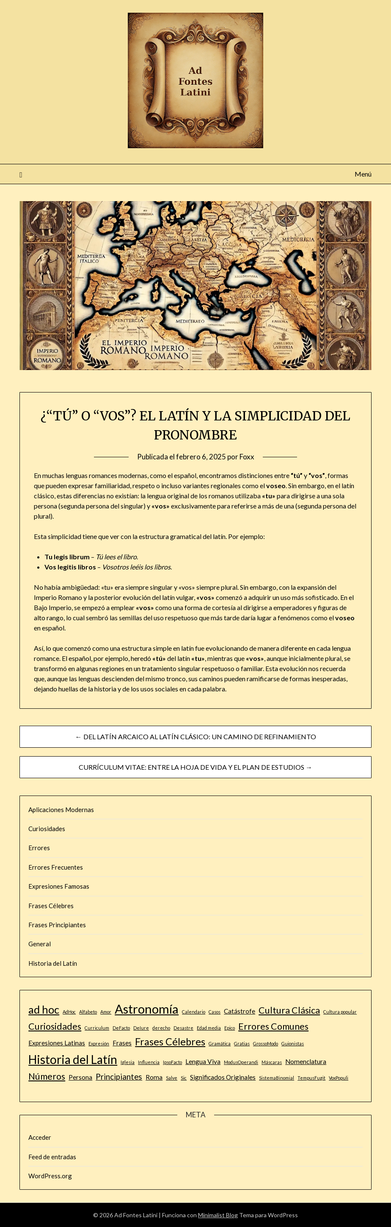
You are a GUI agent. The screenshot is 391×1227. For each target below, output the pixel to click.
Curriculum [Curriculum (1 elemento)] (97, 1028)
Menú (363, 174)
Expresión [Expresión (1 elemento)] (98, 1043)
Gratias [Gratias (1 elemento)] (242, 1043)
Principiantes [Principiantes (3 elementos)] (119, 1076)
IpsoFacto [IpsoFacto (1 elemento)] (172, 1062)
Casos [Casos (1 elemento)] (214, 1011)
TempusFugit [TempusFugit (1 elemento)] (311, 1078)
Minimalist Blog (218, 1215)
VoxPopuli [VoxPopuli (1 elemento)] (338, 1078)
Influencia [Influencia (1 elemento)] (149, 1062)
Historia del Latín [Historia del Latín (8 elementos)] (72, 1059)
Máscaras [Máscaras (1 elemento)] (272, 1062)
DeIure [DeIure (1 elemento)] (141, 1028)
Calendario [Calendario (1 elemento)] (193, 1011)
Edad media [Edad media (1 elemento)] (209, 1028)
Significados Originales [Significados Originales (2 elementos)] (223, 1077)
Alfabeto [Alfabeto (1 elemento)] (88, 1011)
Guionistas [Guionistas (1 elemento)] (292, 1043)
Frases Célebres (51, 905)
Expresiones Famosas (58, 886)
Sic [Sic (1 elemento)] (184, 1078)
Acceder (39, 1137)
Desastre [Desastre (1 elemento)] (183, 1028)
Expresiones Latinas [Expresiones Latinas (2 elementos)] (56, 1043)
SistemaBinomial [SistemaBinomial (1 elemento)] (276, 1078)
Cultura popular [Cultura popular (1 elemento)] (340, 1011)
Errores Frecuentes (55, 867)
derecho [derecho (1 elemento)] (161, 1028)
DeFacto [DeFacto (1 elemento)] (121, 1028)
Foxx (247, 456)
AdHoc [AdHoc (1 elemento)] (69, 1011)
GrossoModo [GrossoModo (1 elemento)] (265, 1043)
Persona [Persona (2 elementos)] (80, 1077)
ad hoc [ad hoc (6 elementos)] (43, 1009)
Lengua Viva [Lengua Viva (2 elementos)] (202, 1061)
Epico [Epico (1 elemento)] (229, 1028)
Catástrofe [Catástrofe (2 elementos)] (239, 1011)
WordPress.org (50, 1176)
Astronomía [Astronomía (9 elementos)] (147, 1008)
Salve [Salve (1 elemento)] (171, 1078)
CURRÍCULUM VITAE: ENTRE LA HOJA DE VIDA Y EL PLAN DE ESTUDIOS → (195, 767)
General (39, 944)
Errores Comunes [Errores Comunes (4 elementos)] (273, 1026)
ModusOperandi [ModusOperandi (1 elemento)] (241, 1062)
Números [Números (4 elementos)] (46, 1076)
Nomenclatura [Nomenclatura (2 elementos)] (305, 1061)
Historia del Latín (52, 963)
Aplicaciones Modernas (61, 809)
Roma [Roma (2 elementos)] (154, 1077)
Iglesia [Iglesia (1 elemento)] (128, 1062)
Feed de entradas (52, 1157)
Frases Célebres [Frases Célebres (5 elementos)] (170, 1041)
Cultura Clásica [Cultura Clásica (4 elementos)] (289, 1010)
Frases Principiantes (57, 925)
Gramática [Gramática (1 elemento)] (220, 1043)
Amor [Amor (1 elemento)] (105, 1011)
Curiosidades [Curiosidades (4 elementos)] (54, 1026)
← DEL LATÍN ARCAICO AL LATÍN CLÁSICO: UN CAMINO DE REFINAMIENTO (195, 736)
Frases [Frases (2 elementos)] (122, 1043)
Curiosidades (46, 828)
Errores (39, 847)
